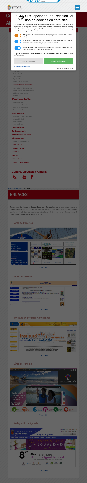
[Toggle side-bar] (77, 7)
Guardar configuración (58, 61)
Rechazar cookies (29, 61)
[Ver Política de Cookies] (22, 66)
